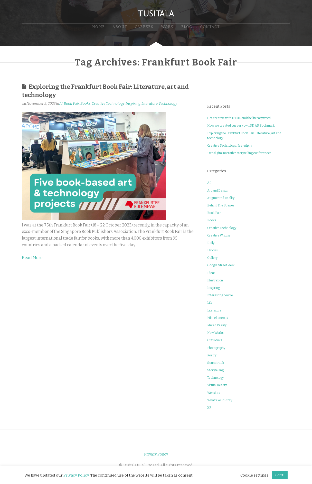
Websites (213, 393)
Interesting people (220, 295)
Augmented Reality (220, 198)
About (119, 27)
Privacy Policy (156, 454)
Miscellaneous (217, 318)
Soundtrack (215, 363)
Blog (187, 27)
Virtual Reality (217, 385)
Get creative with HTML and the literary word (239, 118)
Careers (144, 27)
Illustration (215, 280)
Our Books (214, 340)
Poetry (211, 355)
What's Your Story (219, 400)
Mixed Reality (216, 325)
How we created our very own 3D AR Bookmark (241, 125)
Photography (216, 348)
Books (85, 103)
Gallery (212, 258)
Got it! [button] (280, 475)
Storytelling (215, 370)
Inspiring (133, 103)
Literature (149, 103)
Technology (168, 103)
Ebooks (212, 250)
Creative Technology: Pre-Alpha (229, 145)
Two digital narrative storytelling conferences (239, 153)
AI (61, 103)
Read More (32, 257)
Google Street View (220, 265)
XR (209, 408)
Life (210, 303)
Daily (210, 243)
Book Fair (71, 103)
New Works (215, 333)
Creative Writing (218, 235)
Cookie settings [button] (254, 475)
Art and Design (217, 190)
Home (98, 27)
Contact (210, 27)
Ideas (211, 273)
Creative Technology (108, 103)
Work (167, 27)
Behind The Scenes (220, 205)
